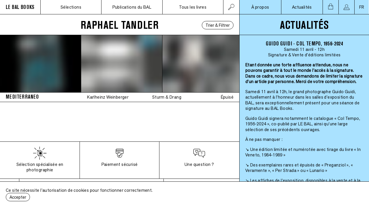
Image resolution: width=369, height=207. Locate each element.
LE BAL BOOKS (20, 7)
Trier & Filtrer (218, 25)
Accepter (18, 197)
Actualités (302, 7)
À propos (260, 7)
